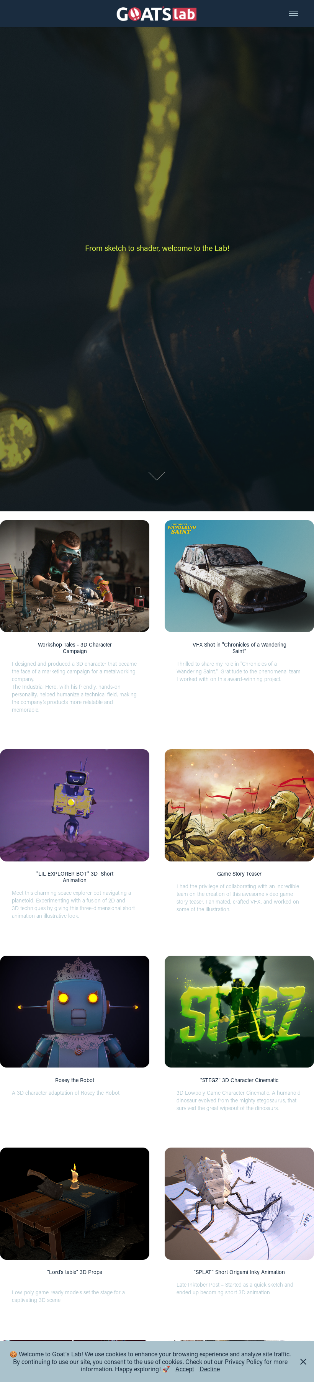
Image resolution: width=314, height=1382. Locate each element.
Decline (210, 1369)
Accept (184, 1369)
